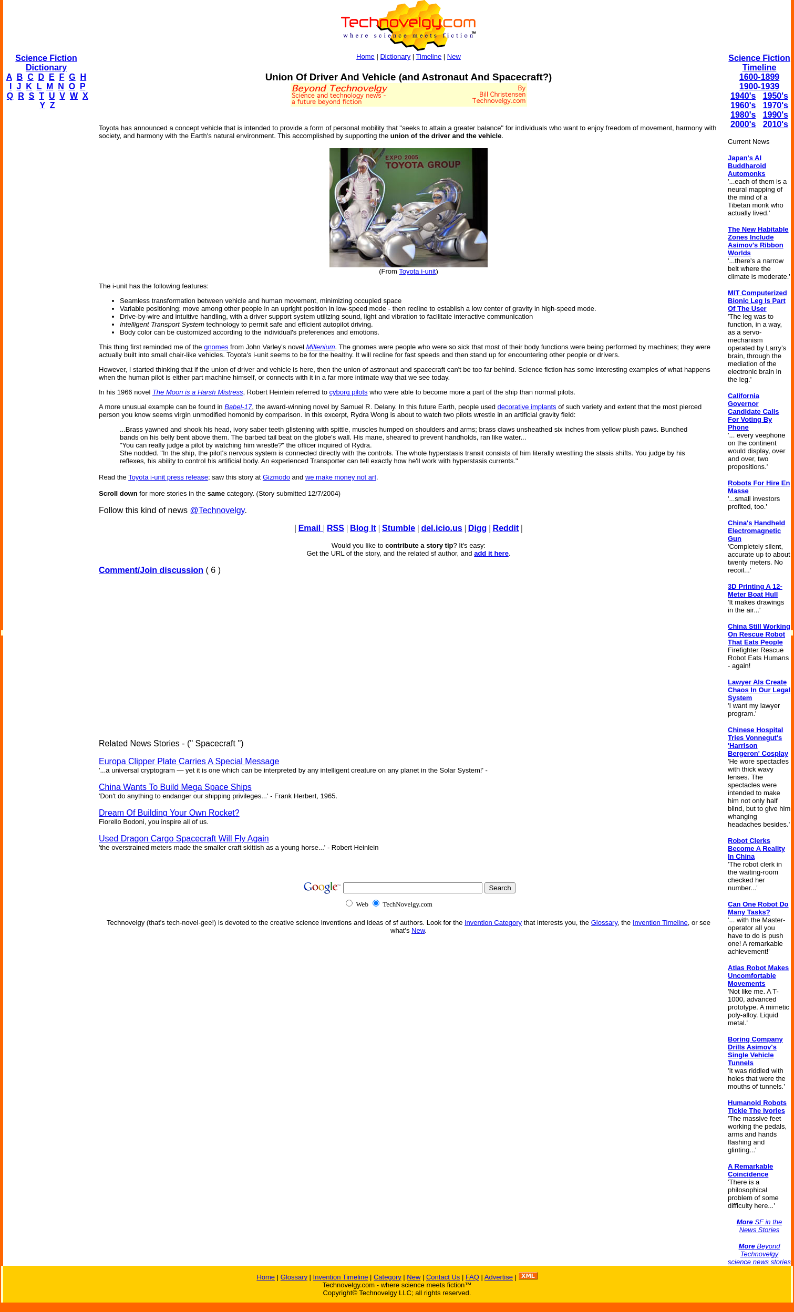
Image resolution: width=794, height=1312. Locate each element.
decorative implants (527, 407)
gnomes (216, 347)
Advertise (498, 1277)
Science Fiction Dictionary (46, 63)
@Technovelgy (217, 510)
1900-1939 (759, 86)
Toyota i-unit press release (168, 477)
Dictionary (395, 56)
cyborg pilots (348, 392)
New (454, 56)
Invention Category (493, 922)
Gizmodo (276, 477)
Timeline (429, 56)
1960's (743, 105)
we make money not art (340, 477)
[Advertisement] (45, 276)
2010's (775, 124)
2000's (743, 124)
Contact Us (443, 1277)
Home (365, 56)
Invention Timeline (660, 922)
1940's (743, 95)
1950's (775, 95)
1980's (743, 114)
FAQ (472, 1277)
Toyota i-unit (417, 271)
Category (387, 1277)
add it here (491, 553)
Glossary (604, 922)
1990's (775, 114)
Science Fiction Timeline (759, 63)
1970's (775, 105)
